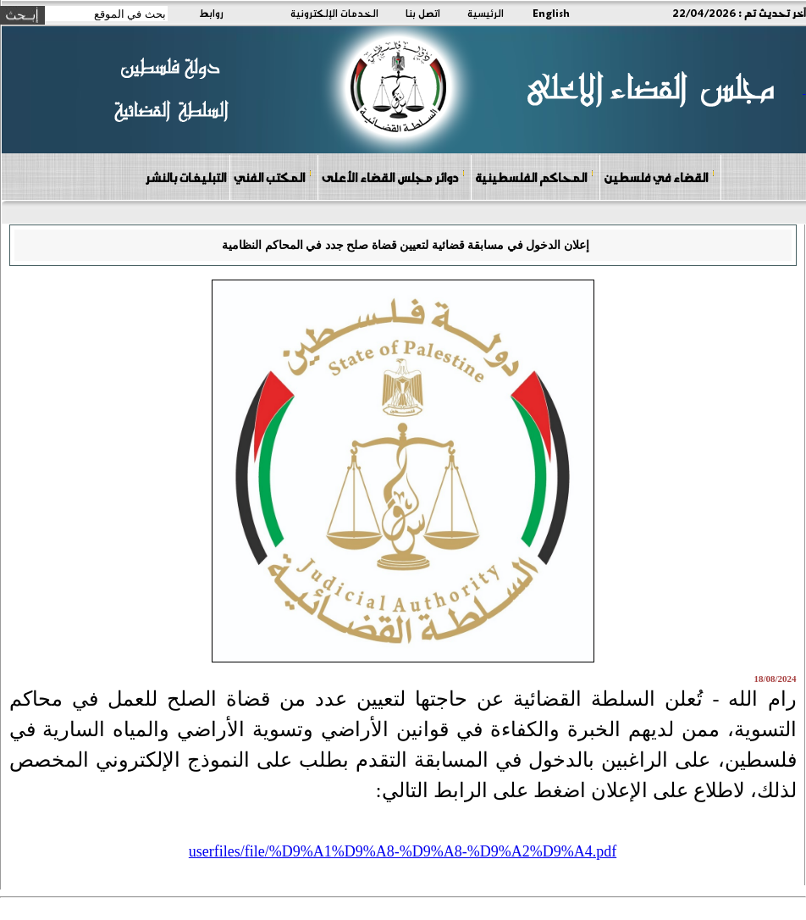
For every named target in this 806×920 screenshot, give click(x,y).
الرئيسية (485, 12)
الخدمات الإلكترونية (334, 12)
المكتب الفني (273, 176)
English (551, 12)
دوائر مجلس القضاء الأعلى (394, 176)
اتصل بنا (423, 12)
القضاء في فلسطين (659, 176)
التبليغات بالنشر (185, 177)
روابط (211, 12)
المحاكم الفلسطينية (534, 176)
